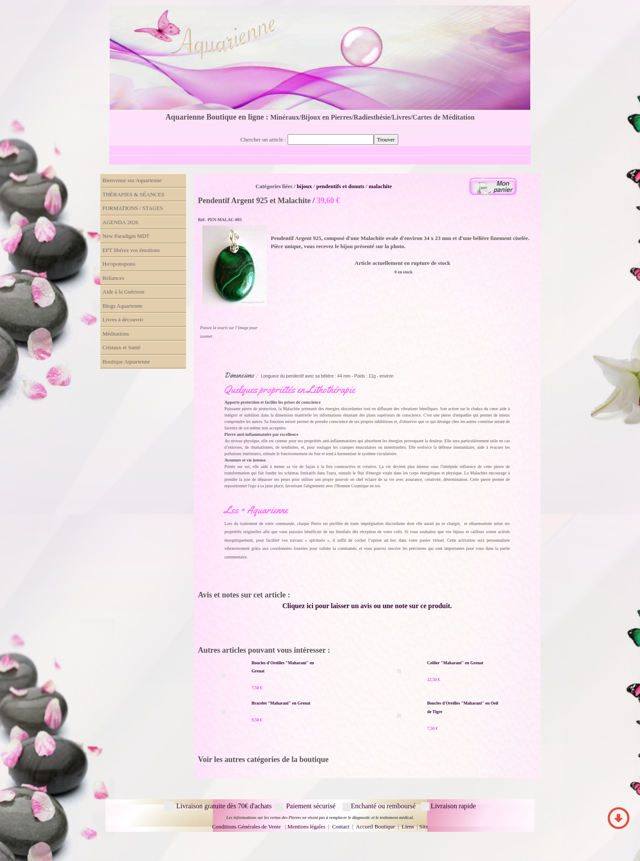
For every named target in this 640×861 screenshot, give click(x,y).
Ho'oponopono (118, 264)
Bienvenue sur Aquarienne (132, 180)
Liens (408, 826)
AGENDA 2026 (120, 222)
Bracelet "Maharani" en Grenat (281, 703)
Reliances (113, 278)
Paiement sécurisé (310, 806)
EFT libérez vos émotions (131, 250)
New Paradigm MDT (126, 236)
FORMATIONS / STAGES (132, 208)
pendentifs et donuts (340, 186)
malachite (380, 186)
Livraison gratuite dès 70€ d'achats (223, 806)
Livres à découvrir (122, 319)
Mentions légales (306, 826)
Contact (341, 826)
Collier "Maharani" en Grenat (455, 662)
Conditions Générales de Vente (246, 826)
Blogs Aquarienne (122, 306)
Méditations (115, 333)
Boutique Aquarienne (126, 361)
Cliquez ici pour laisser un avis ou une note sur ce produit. (367, 605)
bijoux (304, 186)
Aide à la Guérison (123, 291)
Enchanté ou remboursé (383, 806)
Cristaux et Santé (121, 347)
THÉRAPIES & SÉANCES (133, 194)
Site (423, 826)
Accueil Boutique (375, 826)
